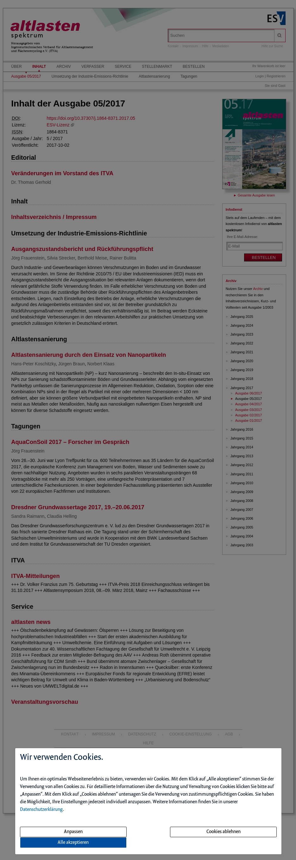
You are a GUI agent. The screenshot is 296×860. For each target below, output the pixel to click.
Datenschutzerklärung (41, 809)
